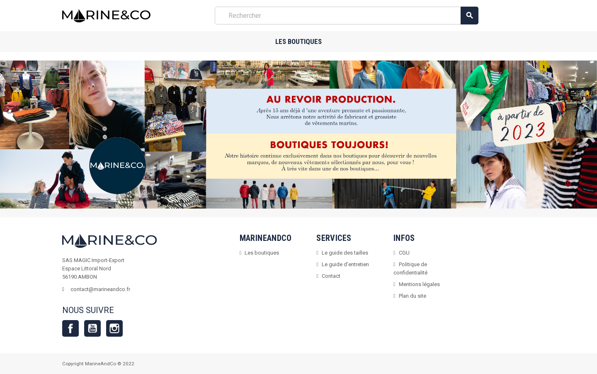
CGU (404, 253)
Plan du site (412, 296)
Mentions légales (419, 284)
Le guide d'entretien (345, 264)
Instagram (114, 328)
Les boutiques (298, 41)
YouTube (92, 328)
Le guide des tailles (345, 253)
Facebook (70, 328)
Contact (331, 276)
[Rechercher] (346, 15)
